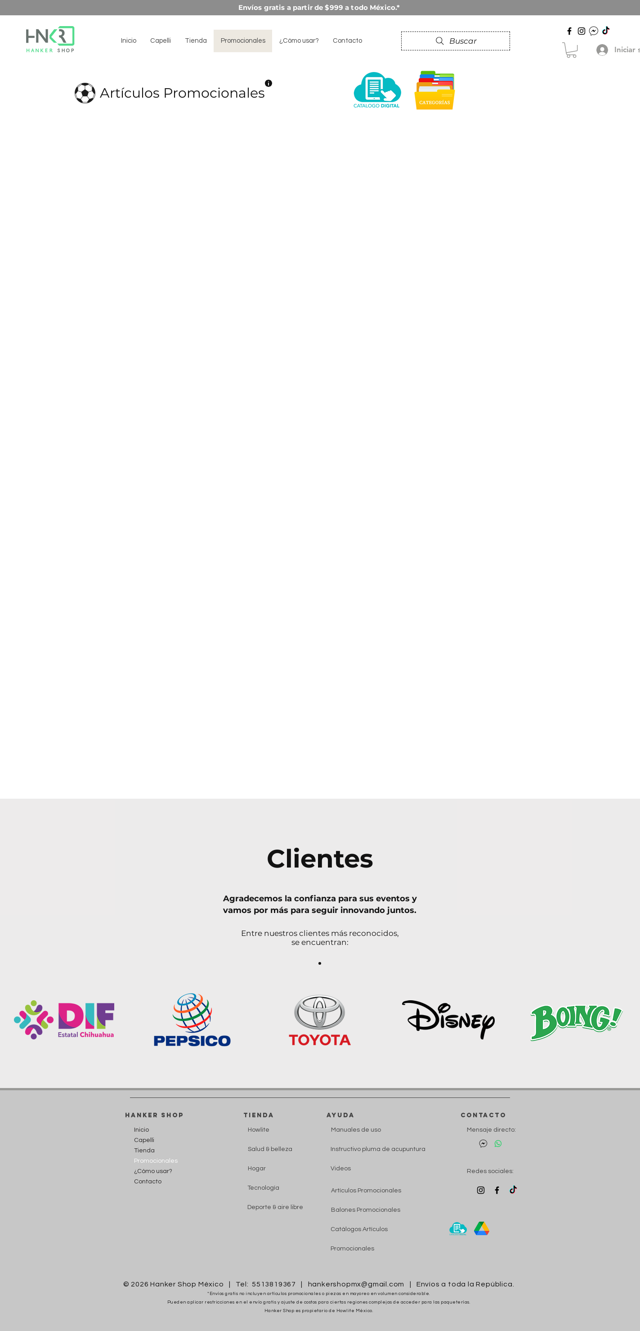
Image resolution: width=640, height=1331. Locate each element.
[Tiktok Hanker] (513, 1190)
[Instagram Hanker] (481, 1190)
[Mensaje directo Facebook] (483, 1143)
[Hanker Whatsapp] (498, 1143)
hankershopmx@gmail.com (356, 1284)
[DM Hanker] (594, 31)
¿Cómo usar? (153, 1171)
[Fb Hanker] (497, 1190)
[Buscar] (455, 40)
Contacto (147, 1181)
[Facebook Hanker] (569, 31)
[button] (571, 50)
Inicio (141, 1130)
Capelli (144, 1140)
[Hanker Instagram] (581, 31)
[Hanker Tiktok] (606, 31)
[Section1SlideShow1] (319, 963)
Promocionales (154, 1161)
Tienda (144, 1150)
